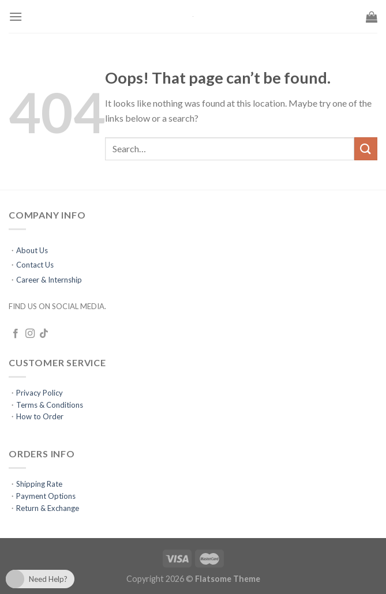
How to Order (39, 416)
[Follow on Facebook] (15, 334)
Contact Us (35, 264)
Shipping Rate (39, 483)
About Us (32, 250)
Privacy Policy (39, 392)
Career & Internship (49, 279)
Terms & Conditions (49, 404)
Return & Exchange (47, 508)
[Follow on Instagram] (30, 334)
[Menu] (16, 16)
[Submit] (365, 148)
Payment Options (46, 496)
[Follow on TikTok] (43, 334)
